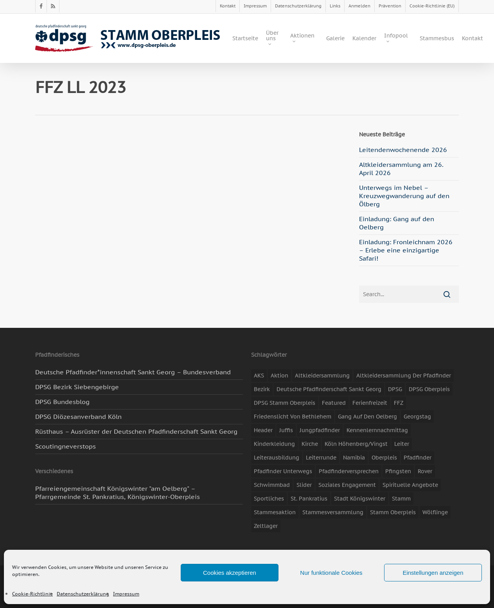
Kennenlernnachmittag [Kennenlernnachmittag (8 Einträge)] (377, 430)
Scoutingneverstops (65, 446)
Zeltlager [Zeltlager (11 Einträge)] (266, 525)
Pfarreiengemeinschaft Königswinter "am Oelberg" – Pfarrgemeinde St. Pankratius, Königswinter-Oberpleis (117, 493)
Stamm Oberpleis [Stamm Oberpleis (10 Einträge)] (393, 512)
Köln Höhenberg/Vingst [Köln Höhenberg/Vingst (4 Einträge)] (356, 443)
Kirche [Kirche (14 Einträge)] (310, 443)
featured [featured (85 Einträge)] (334, 402)
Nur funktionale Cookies (331, 572)
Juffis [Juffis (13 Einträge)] (286, 430)
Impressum (126, 594)
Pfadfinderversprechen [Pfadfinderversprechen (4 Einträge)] (349, 471)
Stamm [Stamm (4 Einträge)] (401, 498)
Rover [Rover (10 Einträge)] (425, 471)
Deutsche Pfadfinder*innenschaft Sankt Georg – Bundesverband (133, 372)
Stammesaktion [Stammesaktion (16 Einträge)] (275, 512)
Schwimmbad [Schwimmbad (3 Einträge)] (272, 484)
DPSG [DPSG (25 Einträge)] (395, 389)
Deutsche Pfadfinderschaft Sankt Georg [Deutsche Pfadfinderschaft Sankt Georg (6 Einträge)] (329, 389)
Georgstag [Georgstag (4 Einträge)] (417, 416)
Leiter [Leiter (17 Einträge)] (401, 443)
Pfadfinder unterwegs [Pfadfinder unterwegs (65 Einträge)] (283, 471)
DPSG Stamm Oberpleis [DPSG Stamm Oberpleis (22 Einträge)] (284, 402)
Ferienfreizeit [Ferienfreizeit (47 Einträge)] (369, 402)
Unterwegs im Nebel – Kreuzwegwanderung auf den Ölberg (404, 196)
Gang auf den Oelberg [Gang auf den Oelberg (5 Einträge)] (367, 416)
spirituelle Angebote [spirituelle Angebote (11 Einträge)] (410, 484)
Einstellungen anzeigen (432, 572)
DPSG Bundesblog (62, 402)
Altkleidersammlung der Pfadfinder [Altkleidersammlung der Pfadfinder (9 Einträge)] (403, 375)
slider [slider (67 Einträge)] (304, 484)
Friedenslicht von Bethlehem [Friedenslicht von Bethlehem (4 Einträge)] (292, 416)
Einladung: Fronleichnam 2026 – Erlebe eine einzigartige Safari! (406, 250)
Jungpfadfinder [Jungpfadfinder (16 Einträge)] (320, 430)
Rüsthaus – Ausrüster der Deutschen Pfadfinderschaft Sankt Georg (136, 431)
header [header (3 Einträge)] (263, 430)
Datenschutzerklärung (83, 594)
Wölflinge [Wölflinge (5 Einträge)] (435, 512)
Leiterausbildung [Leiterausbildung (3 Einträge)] (276, 457)
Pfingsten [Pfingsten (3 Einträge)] (398, 471)
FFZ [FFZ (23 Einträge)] (398, 402)
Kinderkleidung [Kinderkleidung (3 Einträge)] (274, 443)
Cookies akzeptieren (229, 572)
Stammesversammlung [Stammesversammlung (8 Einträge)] (332, 512)
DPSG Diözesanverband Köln (78, 416)
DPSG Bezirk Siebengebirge (77, 387)
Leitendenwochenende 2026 (403, 150)
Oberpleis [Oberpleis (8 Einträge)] (384, 457)
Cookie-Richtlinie (32, 594)
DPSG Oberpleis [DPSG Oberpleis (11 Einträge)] (429, 389)
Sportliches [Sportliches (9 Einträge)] (269, 498)
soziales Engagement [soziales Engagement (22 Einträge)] (347, 484)
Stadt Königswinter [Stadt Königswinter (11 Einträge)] (359, 498)
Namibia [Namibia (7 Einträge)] (354, 457)
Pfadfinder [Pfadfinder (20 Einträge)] (417, 457)
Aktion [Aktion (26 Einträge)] (279, 375)
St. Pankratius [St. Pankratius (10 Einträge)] (309, 498)
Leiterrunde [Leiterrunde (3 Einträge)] (321, 457)
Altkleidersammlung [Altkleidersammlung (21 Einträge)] (322, 375)
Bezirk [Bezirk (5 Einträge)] (262, 389)
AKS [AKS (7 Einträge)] (259, 375)
